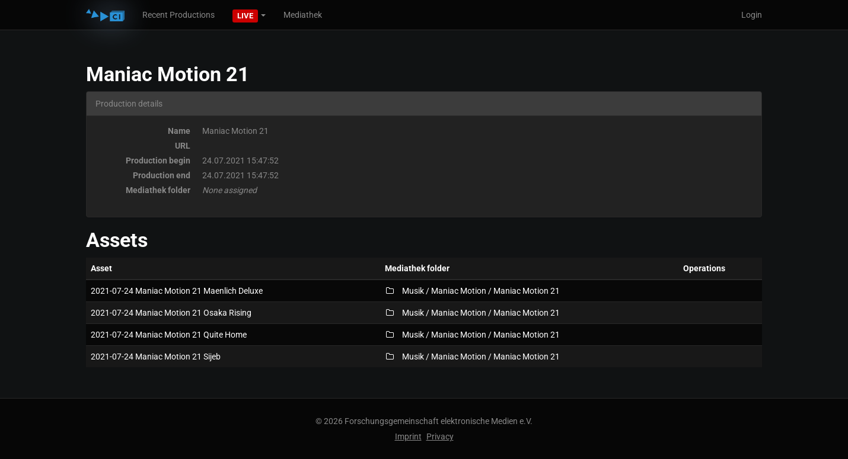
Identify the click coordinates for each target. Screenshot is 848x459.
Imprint (408, 436)
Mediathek (302, 15)
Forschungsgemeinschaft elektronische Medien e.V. (439, 421)
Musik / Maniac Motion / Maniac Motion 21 (472, 291)
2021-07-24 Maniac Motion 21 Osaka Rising (171, 312)
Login (751, 15)
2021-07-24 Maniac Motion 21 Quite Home (169, 334)
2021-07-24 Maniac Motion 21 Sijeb (156, 356)
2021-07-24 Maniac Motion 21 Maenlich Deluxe (177, 291)
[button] (249, 15)
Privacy (440, 436)
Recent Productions (178, 15)
